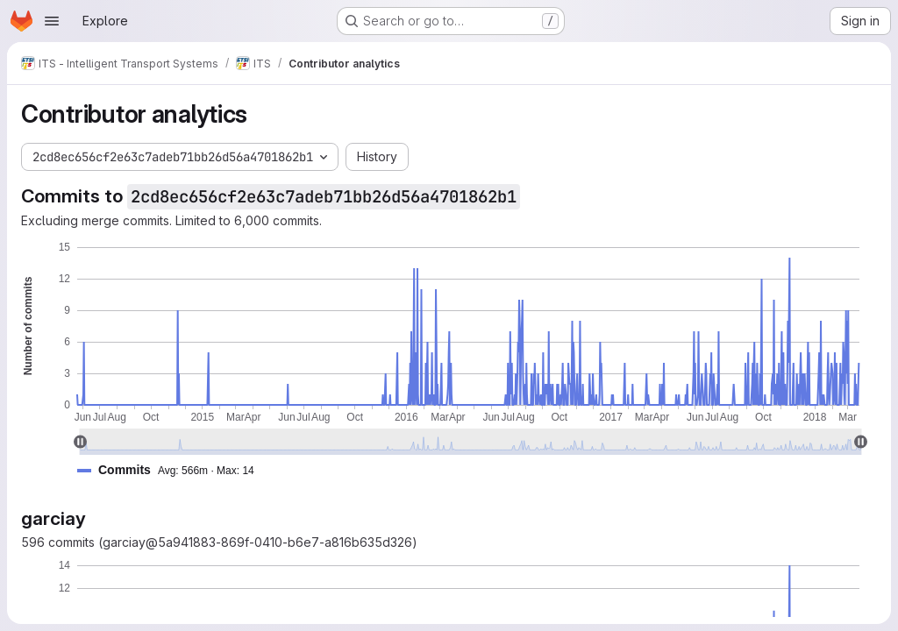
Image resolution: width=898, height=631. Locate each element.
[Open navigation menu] (52, 21)
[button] (172, 470)
